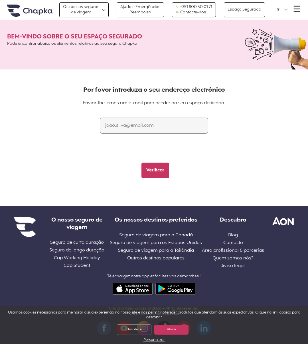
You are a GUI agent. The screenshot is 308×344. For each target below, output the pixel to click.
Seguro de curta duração (77, 243)
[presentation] (144, 148)
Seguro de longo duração (76, 250)
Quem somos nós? (233, 258)
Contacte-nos (191, 12)
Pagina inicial (29, 11)
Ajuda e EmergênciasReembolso (140, 9)
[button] (282, 9)
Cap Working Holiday (77, 258)
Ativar (171, 329)
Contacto (233, 243)
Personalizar (154, 340)
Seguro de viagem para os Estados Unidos (156, 243)
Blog (233, 235)
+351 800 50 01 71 (194, 7)
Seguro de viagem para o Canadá (156, 235)
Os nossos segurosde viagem (81, 9)
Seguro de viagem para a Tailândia (156, 251)
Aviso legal (233, 266)
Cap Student (77, 266)
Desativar (134, 329)
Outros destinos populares (156, 258)
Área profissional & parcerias (233, 251)
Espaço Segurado (244, 10)
